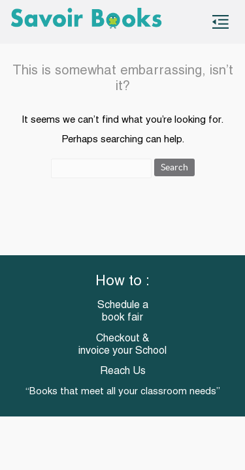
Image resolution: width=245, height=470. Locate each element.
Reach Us (123, 371)
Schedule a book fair (122, 311)
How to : (122, 282)
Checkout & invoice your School (122, 345)
